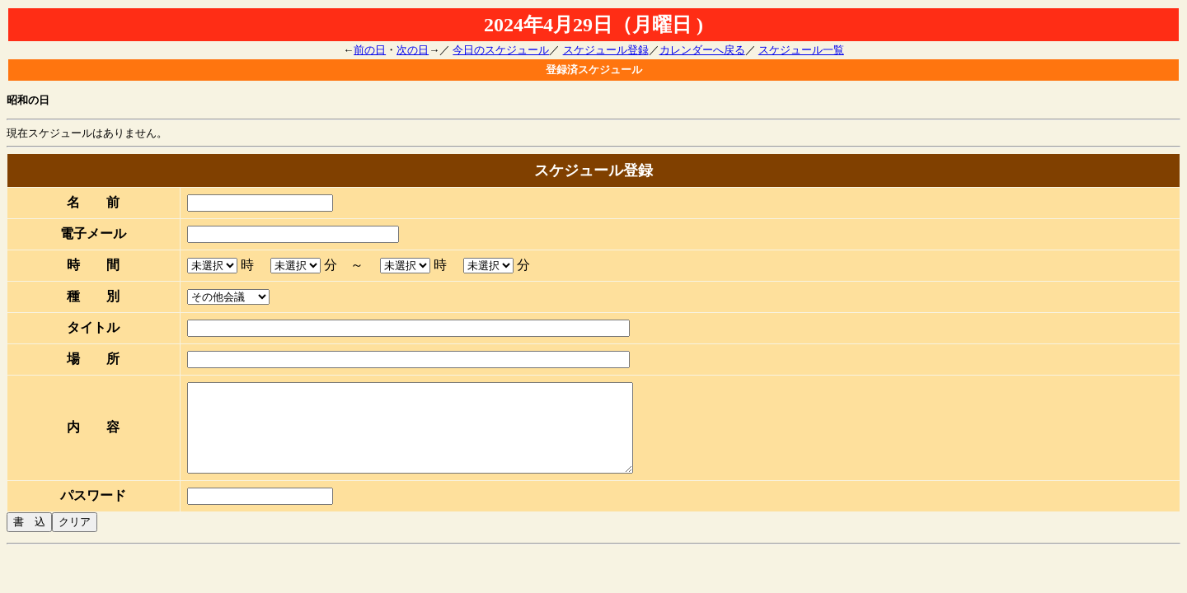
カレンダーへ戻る (702, 50)
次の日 (412, 50)
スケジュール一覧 (801, 50)
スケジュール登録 (606, 50)
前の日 (370, 50)
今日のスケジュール (501, 50)
